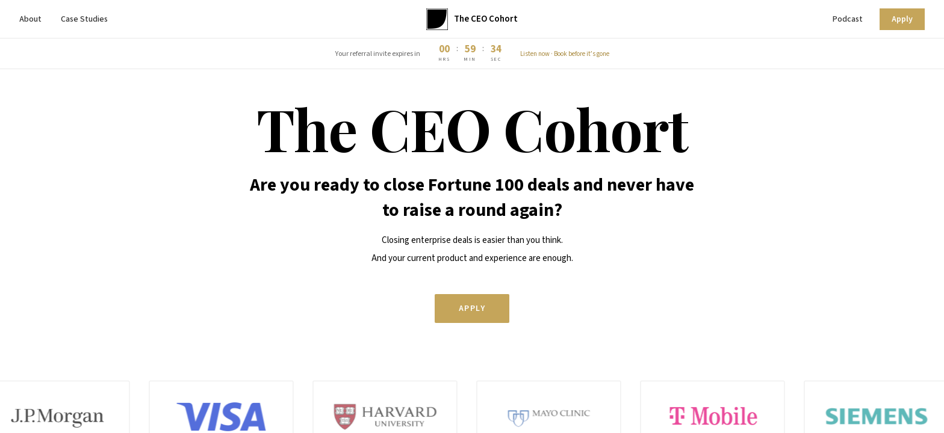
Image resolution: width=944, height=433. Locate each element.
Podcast (848, 19)
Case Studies (84, 19)
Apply (902, 19)
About (30, 19)
